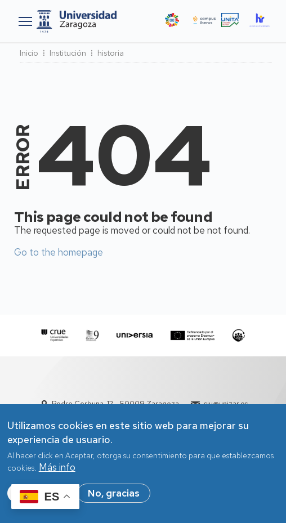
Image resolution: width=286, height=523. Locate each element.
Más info (57, 472)
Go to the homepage (58, 252)
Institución (68, 53)
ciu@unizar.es (225, 404)
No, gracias (114, 498)
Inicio (29, 53)
